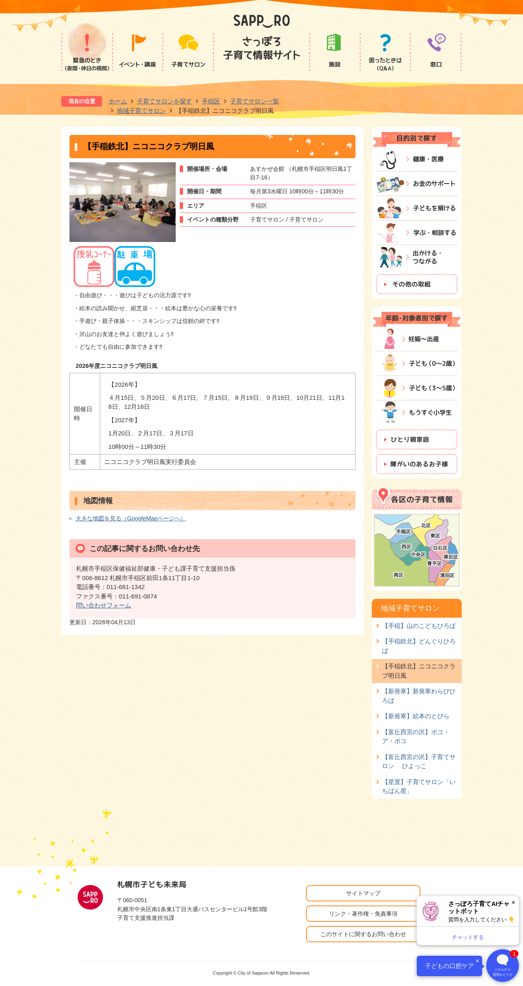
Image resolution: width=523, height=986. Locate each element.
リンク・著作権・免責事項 (363, 913)
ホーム (118, 101)
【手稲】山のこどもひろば (419, 625)
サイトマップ (363, 893)
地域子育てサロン (141, 110)
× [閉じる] (513, 902)
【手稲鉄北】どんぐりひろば (419, 646)
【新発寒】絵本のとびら (415, 716)
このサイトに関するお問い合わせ (363, 934)
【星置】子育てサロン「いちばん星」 (419, 786)
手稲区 (211, 101)
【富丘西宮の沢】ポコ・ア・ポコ (415, 736)
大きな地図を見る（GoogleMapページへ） (131, 518)
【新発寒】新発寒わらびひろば (419, 696)
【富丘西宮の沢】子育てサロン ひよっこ (419, 761)
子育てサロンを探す (164, 101)
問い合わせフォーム (103, 605)
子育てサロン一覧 (254, 101)
